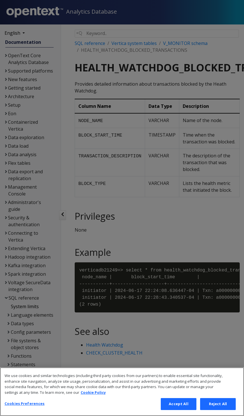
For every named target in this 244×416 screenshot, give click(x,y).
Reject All (218, 406)
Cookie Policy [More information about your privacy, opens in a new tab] (93, 394)
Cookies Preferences (24, 406)
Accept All (178, 406)
